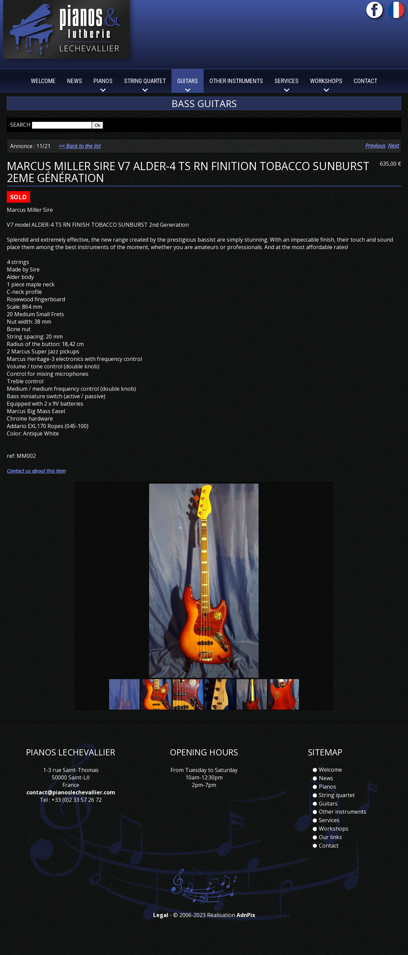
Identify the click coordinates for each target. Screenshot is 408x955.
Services (329, 829)
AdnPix (246, 924)
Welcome (43, 80)
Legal (160, 924)
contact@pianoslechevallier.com (70, 801)
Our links (330, 846)
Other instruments (236, 80)
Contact (365, 80)
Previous (375, 154)
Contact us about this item (36, 479)
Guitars (328, 812)
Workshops (333, 837)
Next (393, 154)
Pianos (327, 795)
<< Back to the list (80, 155)
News (74, 80)
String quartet (337, 804)
